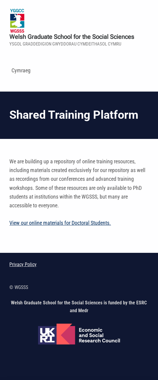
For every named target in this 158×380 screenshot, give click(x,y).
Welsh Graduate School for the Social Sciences (71, 36)
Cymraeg (21, 70)
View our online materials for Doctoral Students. (60, 223)
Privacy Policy (23, 264)
